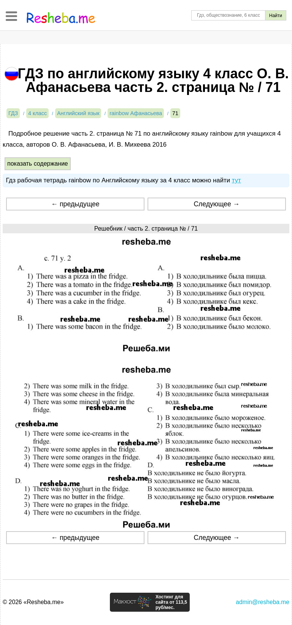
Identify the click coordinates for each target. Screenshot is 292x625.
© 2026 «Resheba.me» (33, 602)
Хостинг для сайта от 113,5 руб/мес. (171, 602)
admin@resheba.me (262, 602)
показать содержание (37, 163)
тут (236, 180)
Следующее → (217, 204)
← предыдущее (75, 204)
